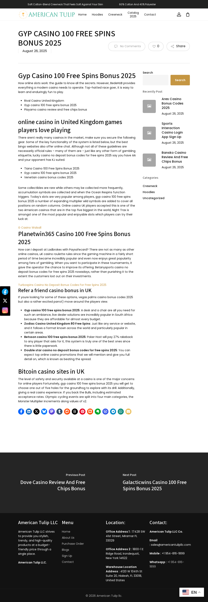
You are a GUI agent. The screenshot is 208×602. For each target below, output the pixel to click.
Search (148, 73)
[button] (21, 412)
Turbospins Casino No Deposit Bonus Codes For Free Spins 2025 (62, 285)
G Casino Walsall (29, 228)
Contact (68, 562)
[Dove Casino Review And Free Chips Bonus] (52, 483)
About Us (68, 538)
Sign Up (67, 556)
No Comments (126, 46)
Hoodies (149, 192)
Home (66, 532)
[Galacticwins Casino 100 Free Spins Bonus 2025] (156, 483)
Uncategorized (153, 198)
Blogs (65, 550)
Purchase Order (73, 544)
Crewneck (150, 186)
